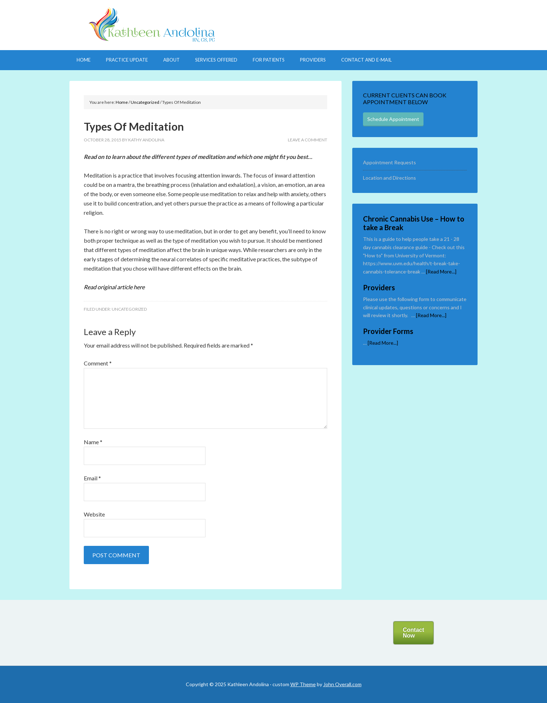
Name (93, 441)
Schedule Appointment (393, 119)
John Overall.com (342, 684)
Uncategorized (129, 309)
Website (94, 514)
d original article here (114, 286)
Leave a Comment (307, 139)
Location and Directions (389, 178)
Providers (379, 287)
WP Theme (303, 684)
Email (92, 478)
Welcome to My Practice (273, 25)
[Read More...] (441, 271)
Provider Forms (388, 331)
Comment (98, 363)
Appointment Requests (389, 162)
